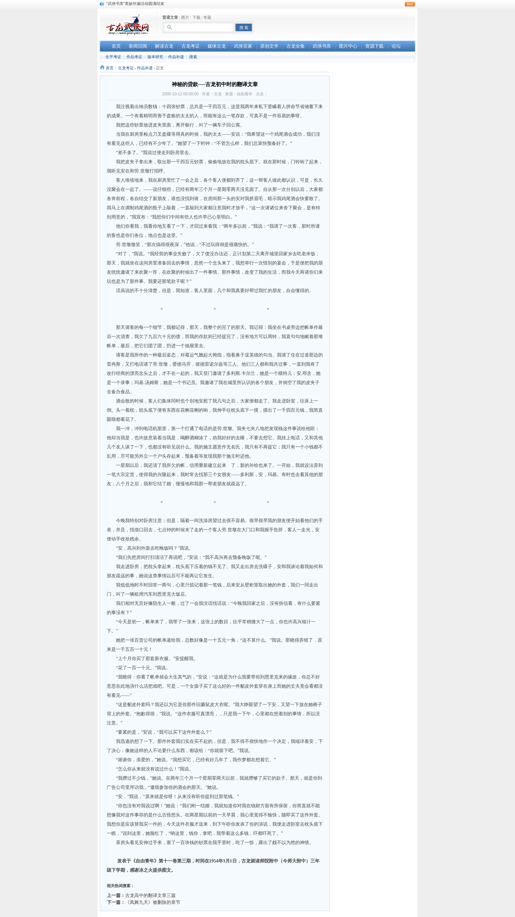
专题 (207, 17)
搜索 (193, 57)
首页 (110, 68)
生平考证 (113, 57)
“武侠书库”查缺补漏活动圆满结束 (135, 3)
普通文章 (170, 17)
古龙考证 (126, 68)
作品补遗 (176, 57)
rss (410, 4)
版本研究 (155, 57)
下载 (196, 17)
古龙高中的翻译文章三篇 (150, 895)
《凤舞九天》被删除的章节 (152, 902)
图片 (185, 17)
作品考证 (134, 57)
